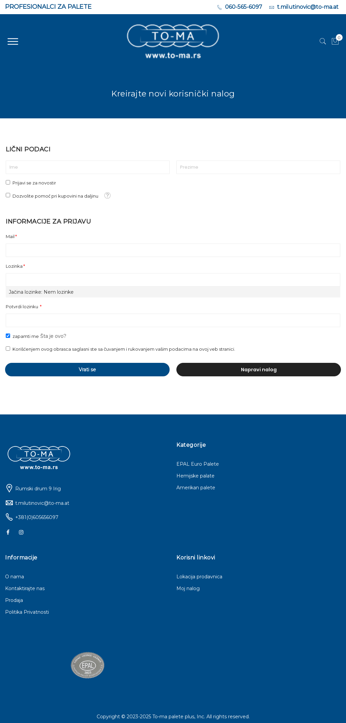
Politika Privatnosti (27, 612)
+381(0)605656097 (36, 517)
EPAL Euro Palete (197, 464)
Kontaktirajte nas (25, 588)
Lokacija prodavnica (199, 577)
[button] (107, 195)
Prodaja (14, 600)
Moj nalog (188, 588)
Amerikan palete (195, 488)
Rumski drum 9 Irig (38, 489)
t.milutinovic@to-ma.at (42, 503)
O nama (14, 577)
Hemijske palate (195, 476)
